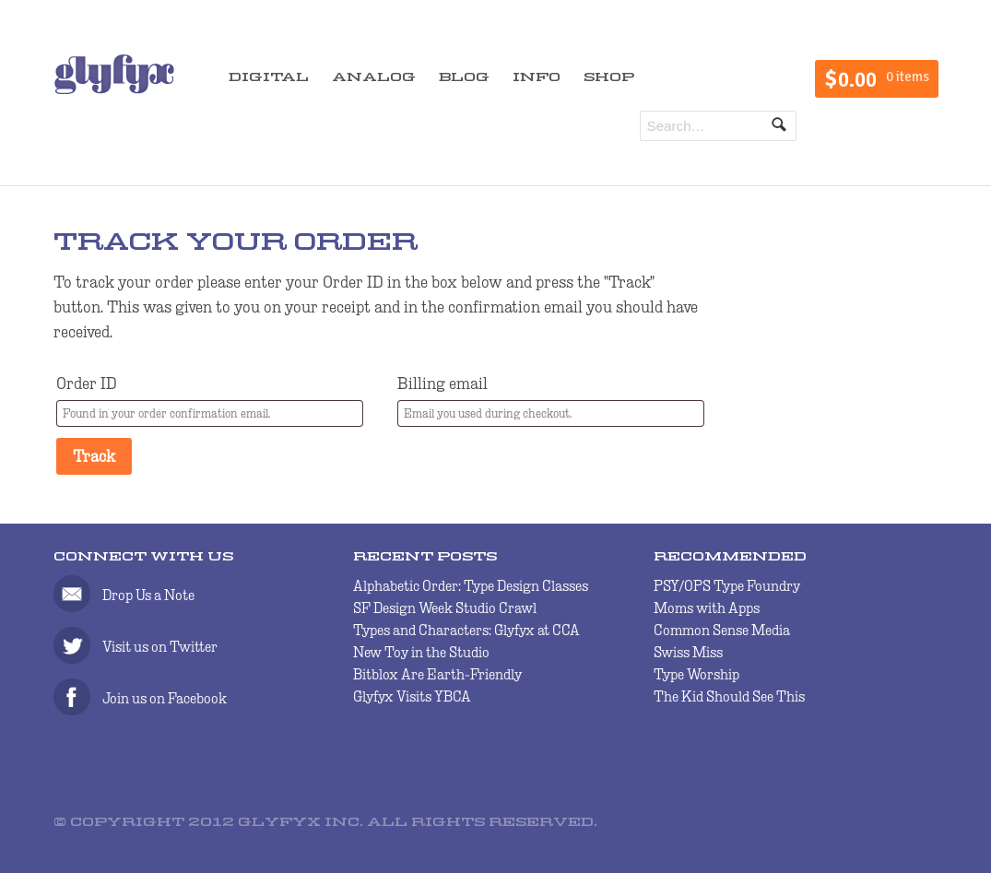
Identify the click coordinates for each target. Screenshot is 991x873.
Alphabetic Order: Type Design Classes (470, 586)
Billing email (442, 383)
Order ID (86, 383)
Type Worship (696, 674)
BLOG (464, 78)
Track (94, 456)
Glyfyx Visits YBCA (412, 696)
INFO (536, 78)
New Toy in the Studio (421, 652)
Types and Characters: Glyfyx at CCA (466, 630)
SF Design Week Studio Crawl (445, 608)
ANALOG (374, 78)
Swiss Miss (688, 652)
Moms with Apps (707, 608)
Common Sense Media (722, 630)
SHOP (609, 78)
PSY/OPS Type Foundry (727, 586)
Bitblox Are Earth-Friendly (437, 674)
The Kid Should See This (729, 696)
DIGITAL (269, 78)
